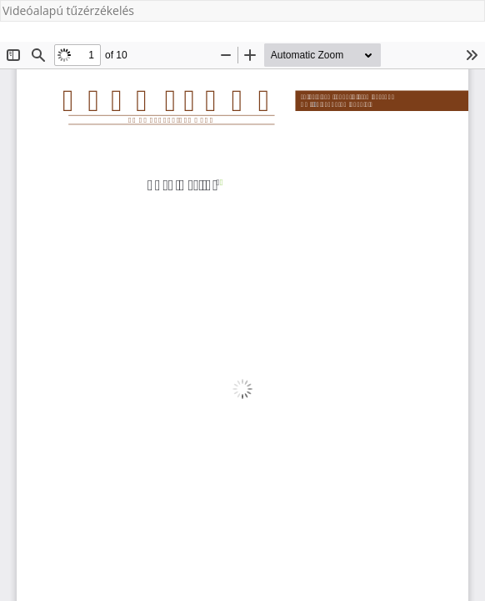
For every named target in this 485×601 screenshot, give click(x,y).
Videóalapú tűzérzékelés (68, 10)
